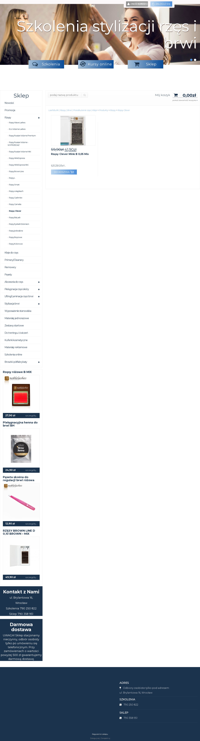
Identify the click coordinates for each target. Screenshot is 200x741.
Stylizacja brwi (12, 303)
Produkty (103, 110)
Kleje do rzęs (11, 252)
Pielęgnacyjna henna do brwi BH (20, 424)
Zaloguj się (161, 3)
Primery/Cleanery (14, 260)
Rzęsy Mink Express (17, 158)
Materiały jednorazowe (17, 318)
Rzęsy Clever (15, 211)
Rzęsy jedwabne (16, 231)
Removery (10, 267)
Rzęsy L (12, 178)
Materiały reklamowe (16, 347)
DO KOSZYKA (64, 172)
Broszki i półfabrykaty (16, 361)
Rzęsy (8, 117)
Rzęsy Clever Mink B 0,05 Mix (70, 154)
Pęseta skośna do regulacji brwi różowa (18, 478)
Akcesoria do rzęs (14, 281)
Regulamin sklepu (100, 734)
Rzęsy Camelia (15, 204)
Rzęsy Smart (14, 185)
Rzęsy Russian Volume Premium (22, 136)
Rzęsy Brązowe (15, 237)
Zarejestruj (105, 738)
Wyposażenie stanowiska (18, 310)
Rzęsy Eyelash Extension (19, 224)
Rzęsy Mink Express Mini (18, 165)
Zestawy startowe (14, 325)
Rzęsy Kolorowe (16, 244)
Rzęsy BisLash (14, 217)
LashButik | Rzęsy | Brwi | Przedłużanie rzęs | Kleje (72, 110)
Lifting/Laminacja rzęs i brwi (19, 296)
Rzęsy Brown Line (16, 171)
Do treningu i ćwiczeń (16, 332)
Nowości (9, 102)
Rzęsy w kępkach (16, 191)
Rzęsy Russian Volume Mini (20, 151)
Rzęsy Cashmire (15, 198)
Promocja (10, 110)
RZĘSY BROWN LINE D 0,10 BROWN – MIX (19, 532)
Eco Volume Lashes (17, 129)
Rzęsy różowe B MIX (17, 372)
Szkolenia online (13, 354)
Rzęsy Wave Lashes (17, 122)
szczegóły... (31, 415)
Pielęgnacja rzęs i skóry (17, 289)
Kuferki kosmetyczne (16, 340)
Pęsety (8, 274)
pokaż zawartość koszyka (185, 100)
